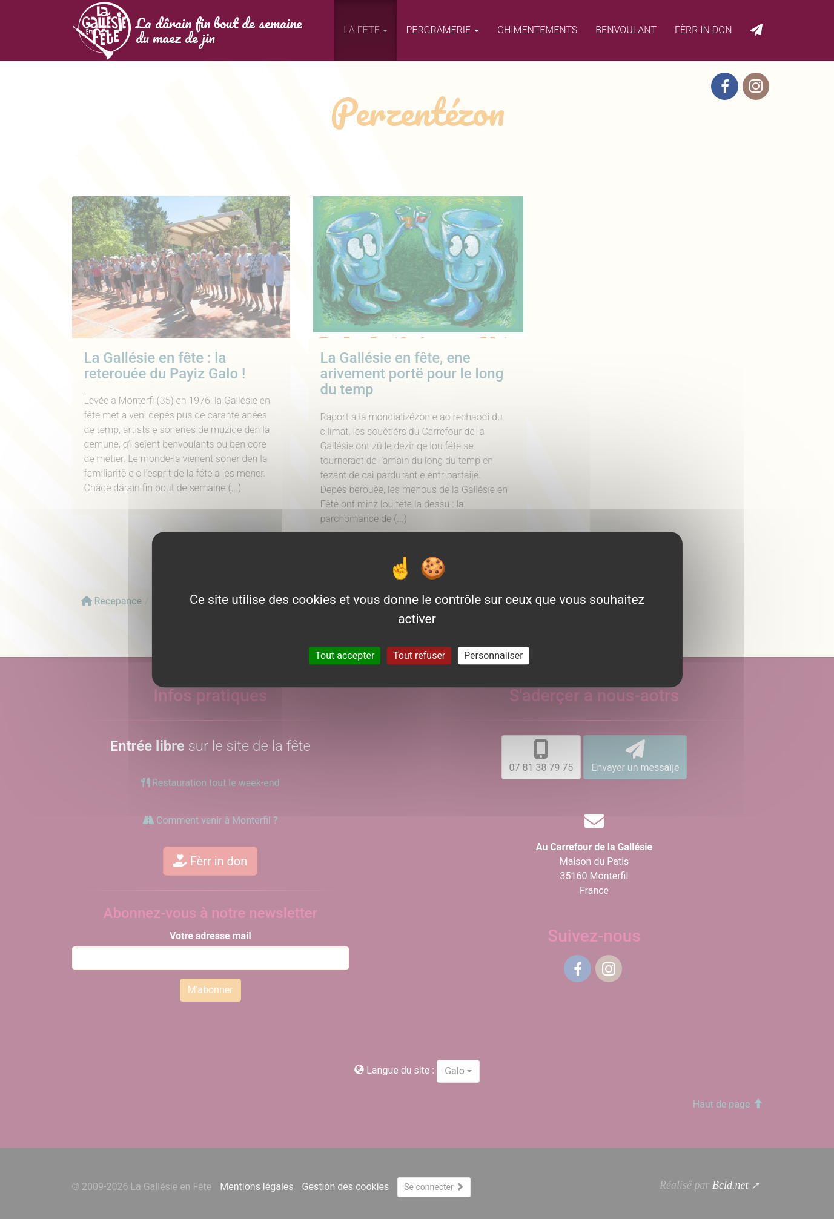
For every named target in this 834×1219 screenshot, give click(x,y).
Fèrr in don (703, 30)
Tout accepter (344, 655)
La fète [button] (365, 30)
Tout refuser (419, 655)
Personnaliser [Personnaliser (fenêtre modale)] (493, 655)
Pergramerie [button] (442, 30)
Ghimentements (537, 30)
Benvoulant (626, 30)
